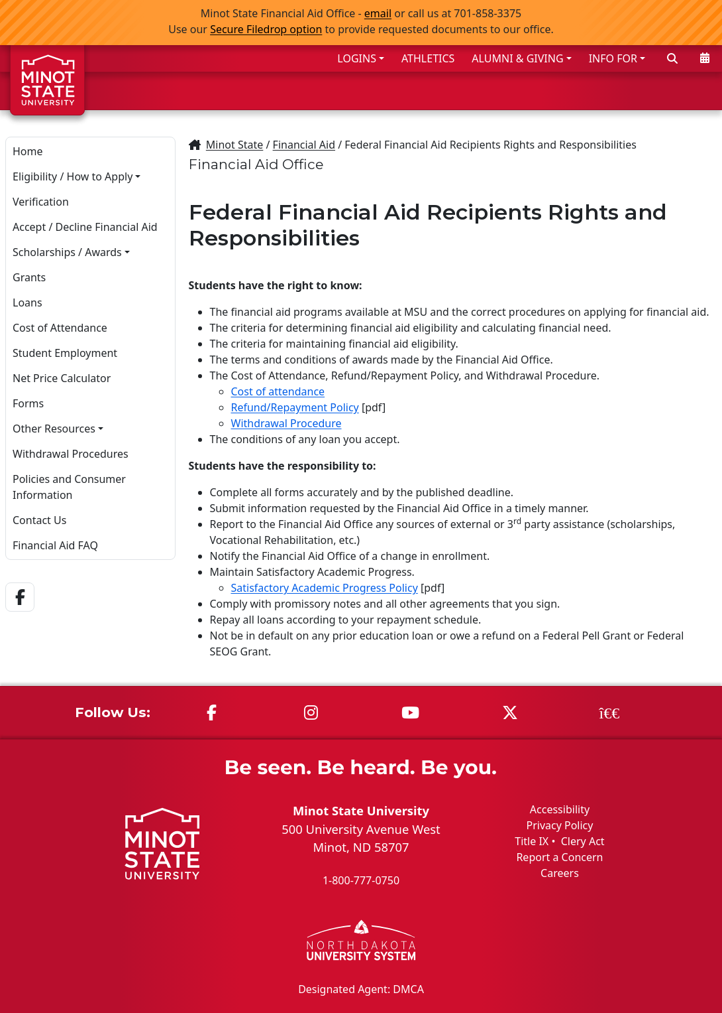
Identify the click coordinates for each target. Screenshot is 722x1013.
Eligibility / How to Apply (72, 176)
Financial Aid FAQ (55, 545)
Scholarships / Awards (67, 252)
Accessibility (560, 809)
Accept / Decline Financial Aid (85, 227)
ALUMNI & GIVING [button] (517, 58)
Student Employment (65, 353)
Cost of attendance (278, 391)
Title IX (531, 841)
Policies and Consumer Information (69, 487)
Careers (560, 873)
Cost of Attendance (60, 327)
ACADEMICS (488, 91)
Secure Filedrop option (266, 29)
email (377, 13)
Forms (28, 403)
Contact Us (39, 520)
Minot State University (361, 810)
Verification (41, 201)
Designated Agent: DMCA (361, 988)
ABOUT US (676, 91)
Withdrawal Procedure (286, 423)
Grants (29, 277)
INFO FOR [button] (613, 58)
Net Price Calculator (62, 378)
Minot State (234, 144)
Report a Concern (559, 857)
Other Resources (54, 428)
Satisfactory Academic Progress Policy (324, 587)
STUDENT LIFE (584, 91)
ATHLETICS (427, 58)
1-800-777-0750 (361, 880)
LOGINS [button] (356, 58)
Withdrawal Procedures (71, 453)
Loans (27, 302)
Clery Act (583, 841)
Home (28, 151)
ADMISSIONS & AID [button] (367, 91)
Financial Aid (304, 144)
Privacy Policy (559, 825)
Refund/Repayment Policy (295, 407)
